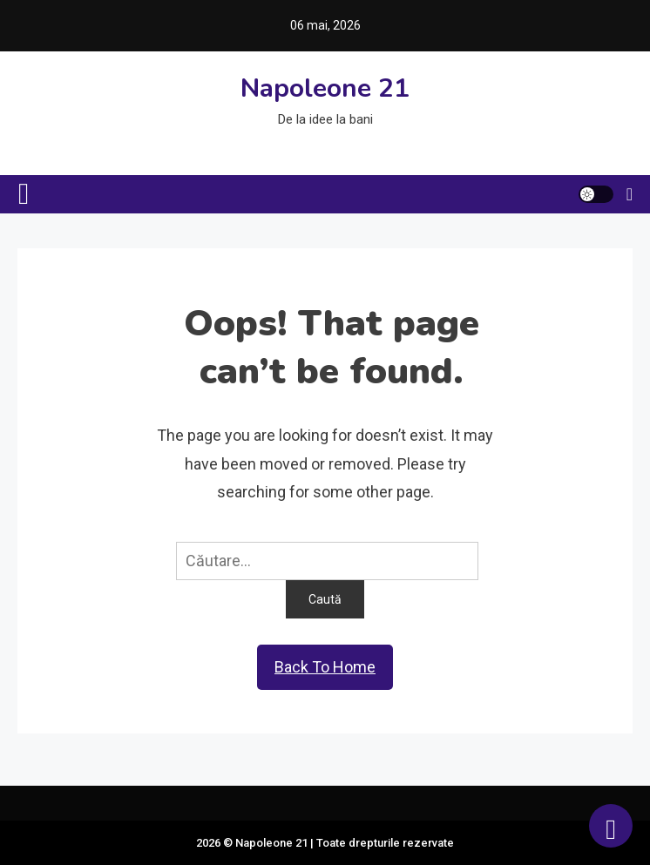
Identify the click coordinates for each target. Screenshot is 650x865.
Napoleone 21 (325, 88)
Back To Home (325, 667)
